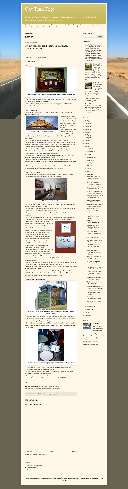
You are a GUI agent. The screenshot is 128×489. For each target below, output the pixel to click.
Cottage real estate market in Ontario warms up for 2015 (97, 66)
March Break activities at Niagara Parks (93, 257)
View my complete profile (90, 344)
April (88, 171)
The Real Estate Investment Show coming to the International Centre (92, 100)
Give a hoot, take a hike (93, 237)
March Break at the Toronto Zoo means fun (94, 282)
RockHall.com (47, 168)
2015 (86, 140)
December (90, 148)
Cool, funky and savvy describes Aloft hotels (97, 84)
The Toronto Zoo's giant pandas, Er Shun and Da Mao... (94, 178)
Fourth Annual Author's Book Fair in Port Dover (94, 201)
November (90, 151)
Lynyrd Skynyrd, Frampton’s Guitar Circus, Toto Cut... (94, 205)
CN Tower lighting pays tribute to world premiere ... (94, 262)
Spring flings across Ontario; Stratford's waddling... (94, 187)
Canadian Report (31, 467)
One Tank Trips (40, 9)
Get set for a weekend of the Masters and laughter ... (94, 192)
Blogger (64, 480)
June (88, 165)
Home (51, 451)
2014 (86, 143)
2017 (86, 135)
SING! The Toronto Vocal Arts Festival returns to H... (93, 210)
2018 (86, 132)
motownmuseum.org (50, 378)
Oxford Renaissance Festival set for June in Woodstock (94, 287)
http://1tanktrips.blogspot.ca (51, 388)
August (89, 160)
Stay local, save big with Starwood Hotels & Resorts (93, 227)
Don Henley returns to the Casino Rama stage (93, 278)
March (89, 174)
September (90, 157)
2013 (86, 146)
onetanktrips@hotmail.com (50, 386)
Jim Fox (97, 323)
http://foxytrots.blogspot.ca (34, 465)
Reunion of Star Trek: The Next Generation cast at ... (94, 302)
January (89, 309)
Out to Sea (30, 470)
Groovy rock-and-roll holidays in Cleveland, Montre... (93, 216)
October (89, 154)
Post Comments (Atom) (39, 454)
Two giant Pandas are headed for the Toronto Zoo (94, 196)
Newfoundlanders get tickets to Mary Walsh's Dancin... (94, 268)
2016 (86, 138)
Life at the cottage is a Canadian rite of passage (94, 183)
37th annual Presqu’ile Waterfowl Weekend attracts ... (92, 246)
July (88, 163)
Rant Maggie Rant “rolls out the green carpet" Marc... (94, 241)
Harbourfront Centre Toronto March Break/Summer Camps (94, 292)
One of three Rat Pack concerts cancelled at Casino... (93, 252)
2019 (86, 129)
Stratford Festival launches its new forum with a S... (94, 297)
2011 (86, 315)
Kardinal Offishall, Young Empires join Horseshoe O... (94, 273)
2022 (86, 121)
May (88, 168)
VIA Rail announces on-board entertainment (93, 221)
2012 (86, 313)
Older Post (74, 451)
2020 (86, 126)
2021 (86, 124)
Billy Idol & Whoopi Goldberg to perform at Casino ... (93, 233)
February (89, 306)
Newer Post (29, 451)
